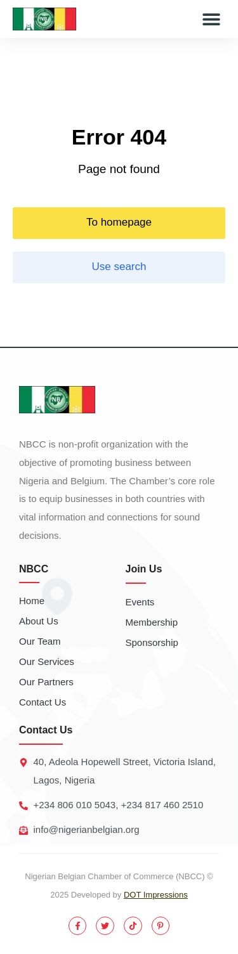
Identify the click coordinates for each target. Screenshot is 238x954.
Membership (152, 622)
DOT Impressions (156, 894)
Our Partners (46, 681)
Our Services (46, 661)
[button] (211, 19)
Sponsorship (152, 642)
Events (140, 601)
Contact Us (42, 702)
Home (31, 600)
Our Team (40, 641)
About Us (38, 621)
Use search (119, 267)
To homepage (119, 222)
